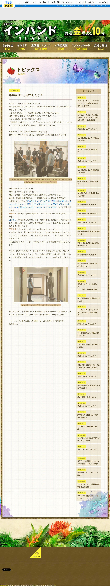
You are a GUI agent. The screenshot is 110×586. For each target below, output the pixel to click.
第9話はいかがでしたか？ (88, 159)
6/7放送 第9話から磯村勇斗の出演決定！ (88, 193)
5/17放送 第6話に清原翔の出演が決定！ (88, 298)
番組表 (8, 5)
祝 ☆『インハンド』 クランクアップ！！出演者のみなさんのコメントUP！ (88, 101)
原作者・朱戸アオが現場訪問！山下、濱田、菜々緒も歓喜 (88, 285)
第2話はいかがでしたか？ (88, 374)
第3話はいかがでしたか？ (88, 354)
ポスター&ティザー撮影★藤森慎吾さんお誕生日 (88, 484)
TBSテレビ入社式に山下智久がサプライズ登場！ (88, 438)
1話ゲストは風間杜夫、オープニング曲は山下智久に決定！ (88, 461)
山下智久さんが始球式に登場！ (88, 426)
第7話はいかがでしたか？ (88, 220)
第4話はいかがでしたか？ (88, 322)
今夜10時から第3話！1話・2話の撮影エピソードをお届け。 (88, 364)
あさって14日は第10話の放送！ (88, 149)
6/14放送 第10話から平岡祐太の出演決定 (88, 137)
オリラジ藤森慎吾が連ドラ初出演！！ (88, 495)
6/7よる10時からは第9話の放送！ (88, 181)
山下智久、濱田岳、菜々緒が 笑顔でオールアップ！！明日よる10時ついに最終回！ (88, 116)
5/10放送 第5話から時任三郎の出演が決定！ (88, 332)
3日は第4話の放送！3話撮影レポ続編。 (88, 344)
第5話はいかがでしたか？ (88, 273)
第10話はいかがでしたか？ (88, 127)
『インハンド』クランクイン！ (88, 449)
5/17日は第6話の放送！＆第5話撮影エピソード (88, 263)
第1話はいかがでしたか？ (88, 404)
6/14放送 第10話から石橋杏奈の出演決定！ (88, 169)
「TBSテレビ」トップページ (8, 2)
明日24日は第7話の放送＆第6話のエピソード (88, 243)
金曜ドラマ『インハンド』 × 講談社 (88, 472)
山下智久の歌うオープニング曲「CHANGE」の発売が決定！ (88, 311)
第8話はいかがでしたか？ (88, 203)
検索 (24, 5)
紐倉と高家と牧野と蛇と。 (88, 395)
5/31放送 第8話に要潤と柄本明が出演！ (88, 231)
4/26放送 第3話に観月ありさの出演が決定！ (88, 385)
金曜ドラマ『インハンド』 (30, 31)
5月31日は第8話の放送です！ (88, 212)
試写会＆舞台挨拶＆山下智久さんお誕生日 (88, 414)
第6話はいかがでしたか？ (88, 252)
